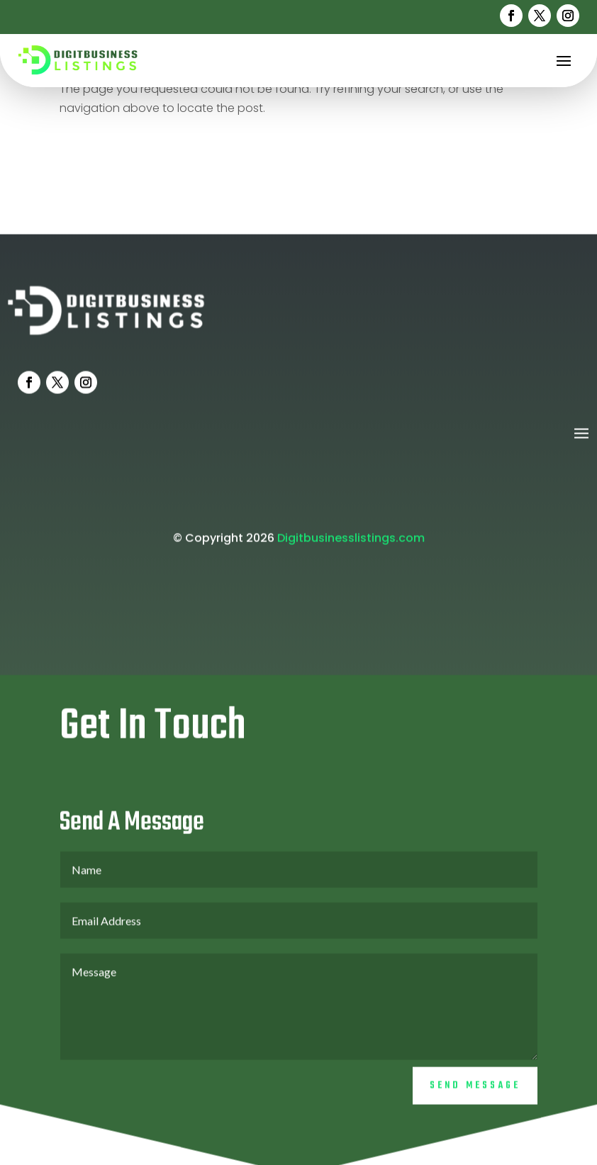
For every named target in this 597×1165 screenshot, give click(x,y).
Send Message (475, 1098)
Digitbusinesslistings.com (351, 550)
